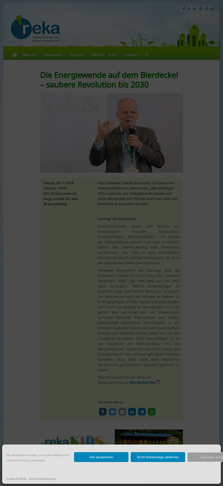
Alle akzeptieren (101, 457)
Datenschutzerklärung (42, 478)
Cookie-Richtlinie (17, 478)
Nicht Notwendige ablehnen (158, 457)
